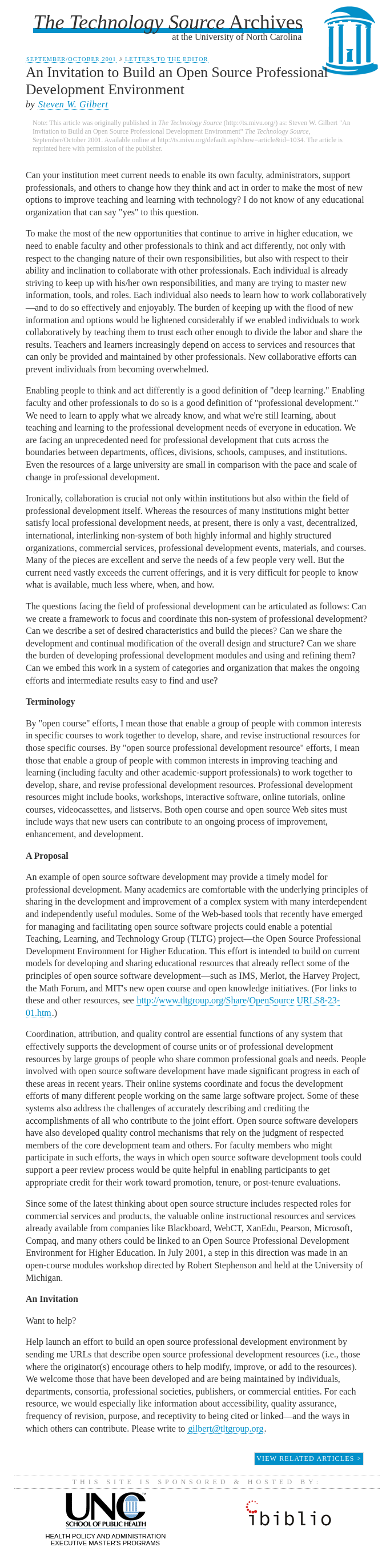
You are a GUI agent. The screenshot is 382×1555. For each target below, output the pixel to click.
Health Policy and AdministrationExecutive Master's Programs (106, 1535)
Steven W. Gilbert (73, 104)
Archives (168, 22)
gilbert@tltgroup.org (225, 1428)
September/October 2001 (71, 59)
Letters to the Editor (166, 59)
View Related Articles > (308, 1458)
